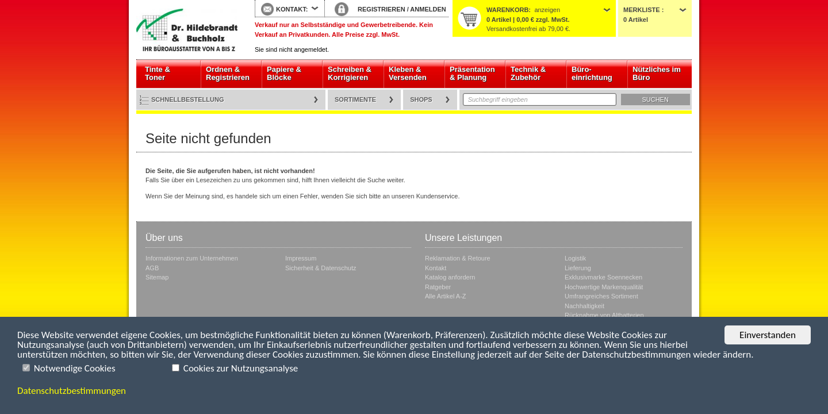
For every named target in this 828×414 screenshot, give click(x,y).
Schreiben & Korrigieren (349, 73)
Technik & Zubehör (528, 73)
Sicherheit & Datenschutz (320, 267)
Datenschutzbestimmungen (71, 391)
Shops (421, 99)
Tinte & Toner (157, 73)
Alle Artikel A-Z (445, 296)
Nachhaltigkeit (584, 305)
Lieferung (578, 267)
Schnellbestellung (187, 99)
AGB (152, 267)
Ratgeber (438, 286)
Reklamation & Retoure (457, 258)
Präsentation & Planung (472, 73)
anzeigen (547, 9)
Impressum (300, 258)
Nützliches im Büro (656, 73)
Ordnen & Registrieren (228, 73)
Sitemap (156, 277)
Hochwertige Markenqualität (604, 286)
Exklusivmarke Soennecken (603, 277)
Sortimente (355, 99)
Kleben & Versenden (408, 73)
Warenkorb (507, 9)
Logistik (575, 258)
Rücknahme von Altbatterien (604, 315)
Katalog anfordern (450, 277)
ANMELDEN (428, 9)
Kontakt (435, 267)
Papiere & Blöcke (284, 73)
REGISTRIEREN (381, 9)
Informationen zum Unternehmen (191, 258)
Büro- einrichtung (592, 73)
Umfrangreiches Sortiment (601, 296)
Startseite (186, 30)
